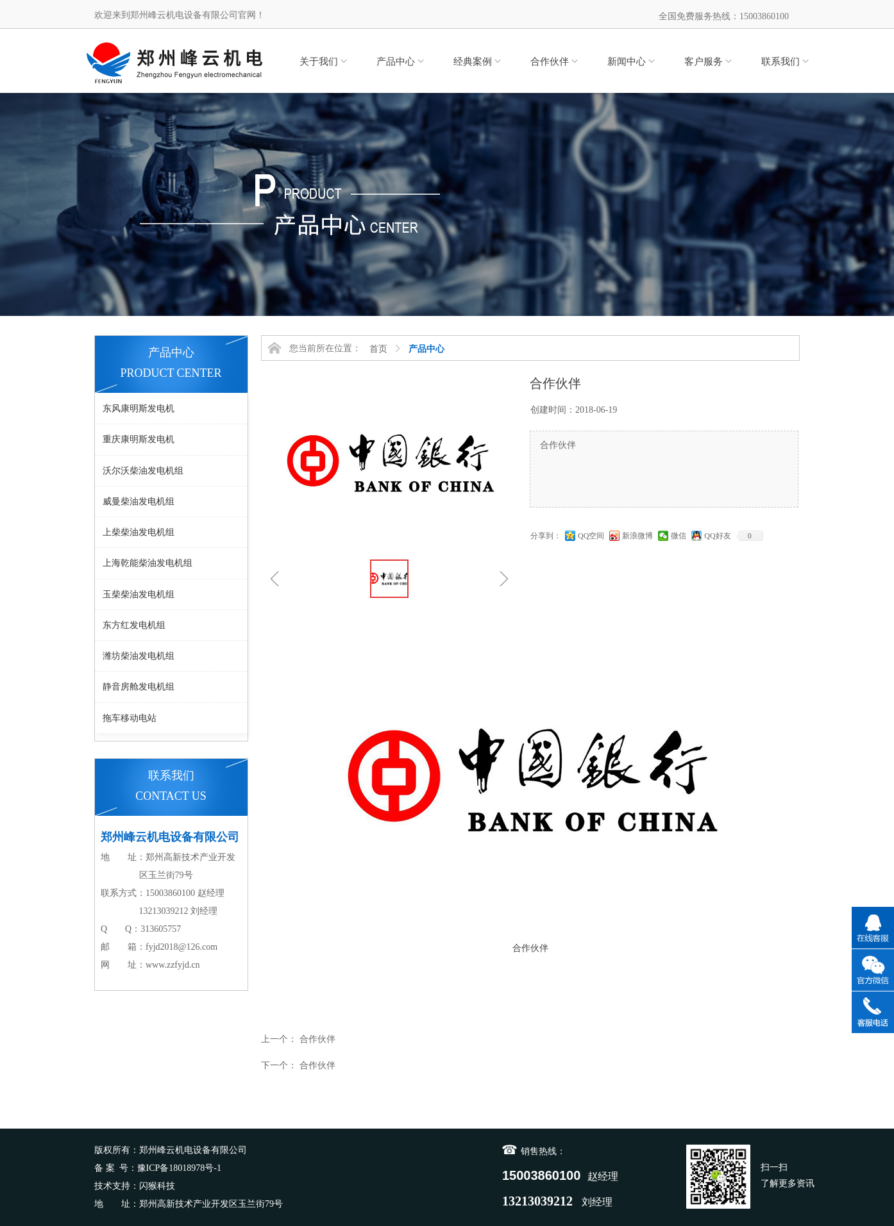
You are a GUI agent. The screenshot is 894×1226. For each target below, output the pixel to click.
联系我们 (780, 61)
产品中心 (395, 61)
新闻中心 (626, 61)
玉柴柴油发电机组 (138, 594)
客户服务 (703, 61)
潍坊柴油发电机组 (138, 656)
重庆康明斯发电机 (138, 439)
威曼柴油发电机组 (138, 501)
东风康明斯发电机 (138, 408)
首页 (378, 349)
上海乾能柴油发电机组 (147, 563)
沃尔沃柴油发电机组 (143, 471)
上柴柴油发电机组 (138, 532)
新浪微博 (637, 535)
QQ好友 (717, 535)
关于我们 (318, 61)
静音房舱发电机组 (138, 687)
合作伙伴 (549, 61)
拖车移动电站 (129, 718)
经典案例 (472, 61)
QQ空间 (591, 535)
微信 (678, 535)
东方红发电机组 (134, 625)
